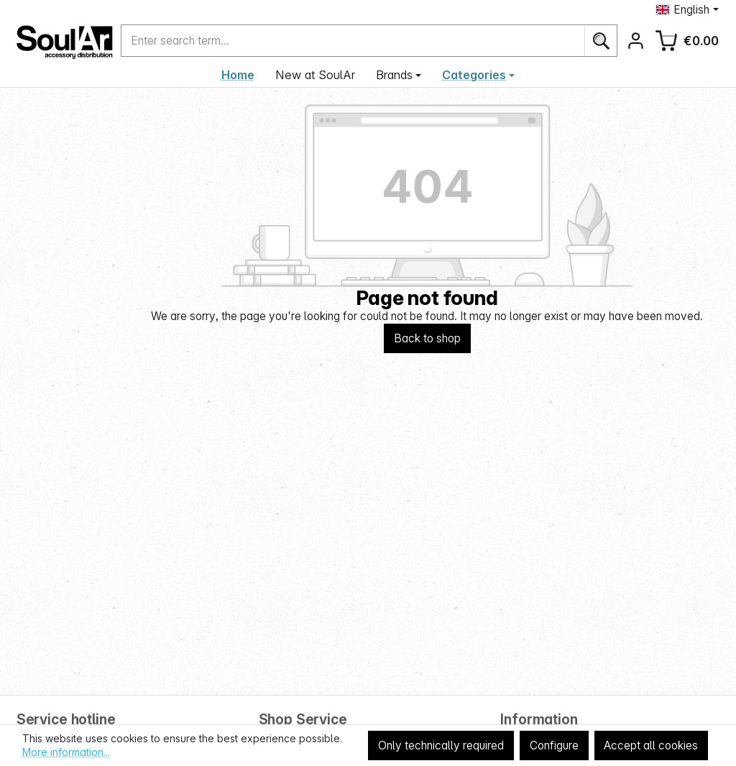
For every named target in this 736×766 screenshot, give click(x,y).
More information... (66, 752)
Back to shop (427, 338)
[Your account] (635, 40)
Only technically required (441, 745)
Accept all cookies (651, 745)
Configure (554, 745)
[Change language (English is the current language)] (687, 9)
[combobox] (352, 40)
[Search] (600, 40)
